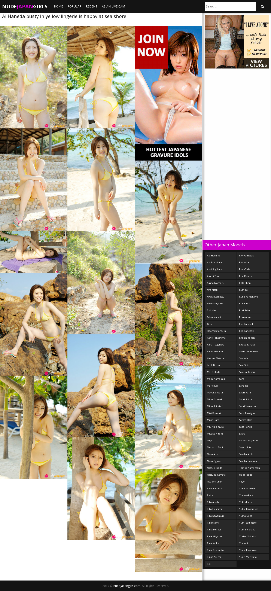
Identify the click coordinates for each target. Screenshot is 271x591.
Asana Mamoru (215, 282)
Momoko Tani (215, 447)
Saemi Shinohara (248, 351)
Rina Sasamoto (215, 550)
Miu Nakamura (215, 426)
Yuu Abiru (244, 543)
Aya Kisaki (212, 289)
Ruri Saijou (245, 310)
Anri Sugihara (214, 269)
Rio (209, 563)
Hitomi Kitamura (216, 330)
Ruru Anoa (245, 317)
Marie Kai (212, 385)
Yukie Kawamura (248, 509)
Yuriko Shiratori (248, 536)
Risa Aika (244, 262)
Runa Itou (244, 303)
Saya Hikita (245, 447)
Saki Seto (244, 365)
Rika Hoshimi (214, 509)
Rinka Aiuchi (214, 556)
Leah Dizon (213, 365)
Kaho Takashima (216, 337)
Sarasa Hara (245, 419)
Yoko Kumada (247, 488)
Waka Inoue (245, 474)
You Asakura (246, 495)
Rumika (243, 289)
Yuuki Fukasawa (248, 550)
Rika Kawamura (216, 515)
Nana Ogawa (214, 461)
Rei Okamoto (214, 488)
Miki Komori (214, 413)
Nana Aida (212, 454)
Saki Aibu (244, 358)
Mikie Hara (213, 419)
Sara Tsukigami (247, 413)
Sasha (242, 433)
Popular (74, 6)
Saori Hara (245, 392)
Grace (210, 324)
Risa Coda (244, 269)
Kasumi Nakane (216, 358)
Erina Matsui (214, 317)
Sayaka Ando (246, 454)
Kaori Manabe (215, 351)
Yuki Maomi (246, 502)
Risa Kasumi (246, 276)
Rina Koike (213, 543)
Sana (241, 378)
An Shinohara (214, 262)
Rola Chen (245, 282)
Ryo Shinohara (247, 337)
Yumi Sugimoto (248, 522)
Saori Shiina (245, 399)
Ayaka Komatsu (215, 296)
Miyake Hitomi (215, 433)
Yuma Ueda (245, 515)
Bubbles (211, 310)
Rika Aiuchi (213, 502)
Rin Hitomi (213, 522)
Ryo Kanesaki (246, 324)
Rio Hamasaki (246, 255)
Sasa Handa (245, 426)
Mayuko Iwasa (215, 392)
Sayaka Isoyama (248, 461)
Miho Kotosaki (215, 399)
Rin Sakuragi (214, 529)
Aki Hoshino (213, 255)
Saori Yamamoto (248, 406)
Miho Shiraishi (215, 406)
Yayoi (242, 481)
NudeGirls (25, 6)
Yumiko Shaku (247, 529)
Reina (210, 495)
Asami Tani (213, 276)
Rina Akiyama (214, 536)
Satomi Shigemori (249, 440)
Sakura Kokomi (247, 372)
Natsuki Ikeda (214, 467)
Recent (91, 6)
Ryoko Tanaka (247, 344)
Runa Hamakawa (248, 296)
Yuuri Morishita (248, 556)
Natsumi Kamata (216, 474)
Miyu (210, 440)
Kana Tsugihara (215, 344)
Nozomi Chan (214, 481)
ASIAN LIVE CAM (113, 6)
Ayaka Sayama (215, 303)
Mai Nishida (213, 372)
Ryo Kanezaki (246, 330)
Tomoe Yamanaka (249, 467)
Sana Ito (243, 385)
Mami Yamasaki (216, 378)
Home (58, 6)
